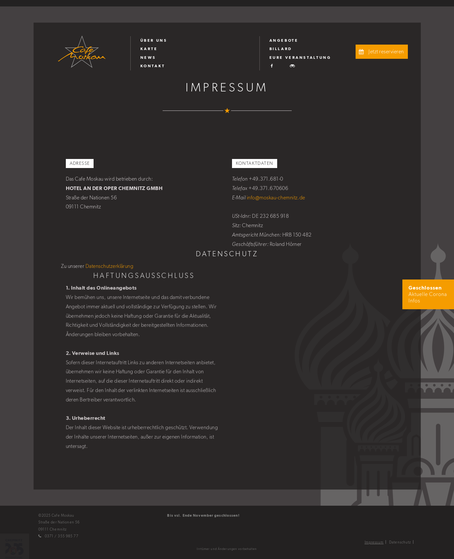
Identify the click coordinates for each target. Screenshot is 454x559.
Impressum (374, 542)
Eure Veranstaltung (300, 57)
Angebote (283, 40)
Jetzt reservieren (380, 52)
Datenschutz (400, 542)
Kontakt (152, 66)
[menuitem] (194, 40)
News (148, 57)
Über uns (153, 40)
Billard (280, 49)
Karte (149, 49)
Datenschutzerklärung (110, 266)
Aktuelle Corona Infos (428, 294)
